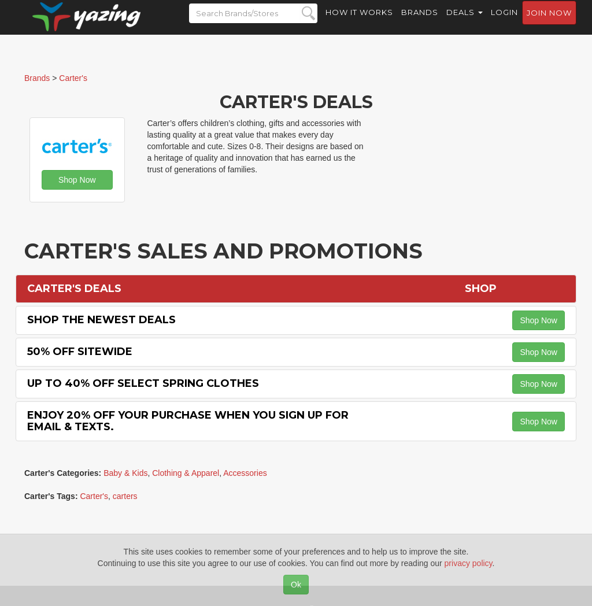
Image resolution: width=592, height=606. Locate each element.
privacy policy (469, 563)
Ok (296, 584)
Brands (419, 23)
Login (504, 23)
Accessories (245, 473)
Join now (549, 23)
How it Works (359, 23)
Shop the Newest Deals (101, 319)
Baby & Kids (125, 473)
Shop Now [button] (77, 179)
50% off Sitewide (79, 351)
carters (125, 496)
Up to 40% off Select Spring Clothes (143, 383)
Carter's (94, 496)
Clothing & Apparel (185, 473)
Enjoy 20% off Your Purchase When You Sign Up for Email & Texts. (188, 421)
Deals (464, 23)
